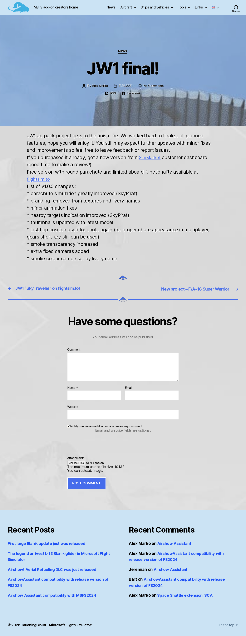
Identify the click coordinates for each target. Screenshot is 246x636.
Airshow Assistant (175, 543)
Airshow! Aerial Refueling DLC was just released (54, 569)
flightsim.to (39, 179)
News (111, 10)
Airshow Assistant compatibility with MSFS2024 (54, 595)
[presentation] (96, 448)
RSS (113, 93)
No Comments (154, 86)
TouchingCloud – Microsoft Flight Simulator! (57, 625)
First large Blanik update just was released (49, 543)
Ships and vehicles (155, 10)
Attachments (76, 458)
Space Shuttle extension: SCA (186, 595)
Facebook (134, 93)
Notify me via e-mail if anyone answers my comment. (105, 426)
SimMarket (150, 157)
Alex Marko (99, 86)
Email (128, 388)
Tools (182, 10)
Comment (74, 350)
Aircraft (126, 10)
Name (72, 388)
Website (72, 407)
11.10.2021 (125, 86)
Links (199, 10)
